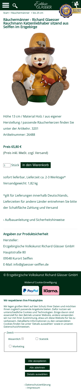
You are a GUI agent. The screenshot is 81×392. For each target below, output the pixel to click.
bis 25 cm (38, 12)
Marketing (18, 346)
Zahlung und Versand (42, 208)
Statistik (43, 339)
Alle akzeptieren (37, 360)
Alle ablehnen (37, 367)
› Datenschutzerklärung (37, 384)
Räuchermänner (20, 12)
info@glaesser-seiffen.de (31, 264)
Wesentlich (14, 339)
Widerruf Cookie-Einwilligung (40, 282)
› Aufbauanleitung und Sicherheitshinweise (34, 220)
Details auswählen (37, 374)
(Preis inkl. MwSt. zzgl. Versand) (25, 153)
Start (6, 12)
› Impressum (32, 387)
